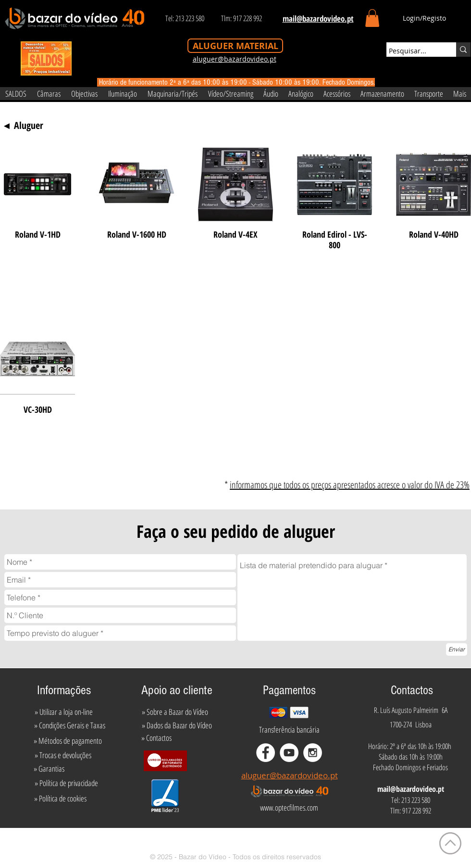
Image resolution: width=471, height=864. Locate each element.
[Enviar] (456, 649)
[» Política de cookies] (60, 798)
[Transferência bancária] (289, 730)
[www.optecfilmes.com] (289, 807)
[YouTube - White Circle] (289, 752)
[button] (372, 18)
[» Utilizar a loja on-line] (63, 712)
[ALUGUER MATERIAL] (235, 45)
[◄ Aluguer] (22, 125)
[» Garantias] (48, 768)
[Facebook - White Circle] (265, 752)
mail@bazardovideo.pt (410, 789)
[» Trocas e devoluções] (62, 755)
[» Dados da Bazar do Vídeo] (176, 725)
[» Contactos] (156, 738)
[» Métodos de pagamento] (68, 741)
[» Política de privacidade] (66, 783)
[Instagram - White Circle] (312, 752)
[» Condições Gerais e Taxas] (69, 725)
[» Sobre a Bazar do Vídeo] (175, 712)
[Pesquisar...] (412, 51)
